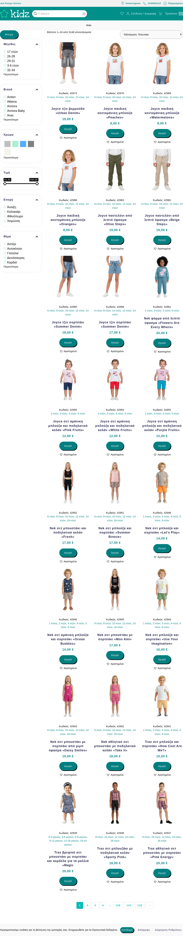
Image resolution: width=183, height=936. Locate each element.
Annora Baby (16, 110)
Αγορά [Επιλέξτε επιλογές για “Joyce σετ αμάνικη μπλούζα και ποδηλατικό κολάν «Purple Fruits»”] (162, 446)
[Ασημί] (7, 144)
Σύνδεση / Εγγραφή (141, 13)
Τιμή (21, 173)
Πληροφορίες (173, 3)
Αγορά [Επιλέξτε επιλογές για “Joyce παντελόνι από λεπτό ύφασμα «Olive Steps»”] (115, 240)
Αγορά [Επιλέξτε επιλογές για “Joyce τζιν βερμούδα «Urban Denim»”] (68, 129)
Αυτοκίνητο (14, 248)
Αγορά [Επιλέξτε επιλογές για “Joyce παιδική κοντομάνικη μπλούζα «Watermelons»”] (162, 133)
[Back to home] (15, 14)
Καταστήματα (131, 3)
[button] (35, 13)
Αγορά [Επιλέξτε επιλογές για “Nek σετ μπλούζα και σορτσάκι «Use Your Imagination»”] (162, 659)
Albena (12, 101)
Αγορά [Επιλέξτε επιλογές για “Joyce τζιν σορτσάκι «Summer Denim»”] (68, 342)
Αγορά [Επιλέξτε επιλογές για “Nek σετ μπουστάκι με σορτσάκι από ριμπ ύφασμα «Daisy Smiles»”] (68, 766)
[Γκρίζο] (31, 144)
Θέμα (21, 236)
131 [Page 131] (129, 905)
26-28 (11, 56)
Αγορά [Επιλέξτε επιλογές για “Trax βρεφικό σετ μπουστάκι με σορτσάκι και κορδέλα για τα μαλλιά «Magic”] (68, 881)
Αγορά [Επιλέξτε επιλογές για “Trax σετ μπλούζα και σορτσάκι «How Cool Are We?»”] (162, 766)
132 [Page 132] (139, 905)
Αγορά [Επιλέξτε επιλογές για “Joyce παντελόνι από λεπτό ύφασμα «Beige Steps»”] (162, 240)
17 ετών (12, 51)
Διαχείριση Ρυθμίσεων (168, 930)
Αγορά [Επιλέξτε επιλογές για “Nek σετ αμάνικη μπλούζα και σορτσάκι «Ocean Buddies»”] (68, 659)
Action (11, 97)
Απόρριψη (144, 930)
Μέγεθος (21, 44)
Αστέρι (11, 244)
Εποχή (21, 200)
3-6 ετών (13, 65)
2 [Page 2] (87, 905)
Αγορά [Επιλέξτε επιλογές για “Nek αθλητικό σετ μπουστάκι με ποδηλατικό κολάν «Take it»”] (115, 766)
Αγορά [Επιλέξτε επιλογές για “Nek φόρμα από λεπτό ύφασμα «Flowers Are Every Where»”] (162, 343)
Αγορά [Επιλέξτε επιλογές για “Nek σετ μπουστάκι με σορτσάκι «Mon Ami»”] (115, 655)
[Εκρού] (7, 151)
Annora (12, 106)
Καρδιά (12, 262)
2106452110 (152, 3)
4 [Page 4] (103, 905)
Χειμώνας (13, 221)
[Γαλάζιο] (23, 144)
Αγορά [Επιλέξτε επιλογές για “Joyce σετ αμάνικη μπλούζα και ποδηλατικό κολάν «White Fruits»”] (115, 446)
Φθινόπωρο (15, 216)
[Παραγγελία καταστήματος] (151, 34)
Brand (21, 89)
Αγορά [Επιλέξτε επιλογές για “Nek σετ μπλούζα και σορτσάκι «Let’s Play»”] (162, 548)
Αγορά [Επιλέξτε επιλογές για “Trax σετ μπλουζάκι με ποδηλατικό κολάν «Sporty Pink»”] (115, 873)
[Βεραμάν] (15, 144)
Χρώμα (21, 135)
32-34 (11, 70)
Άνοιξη (11, 207)
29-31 (11, 61)
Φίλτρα (9, 34)
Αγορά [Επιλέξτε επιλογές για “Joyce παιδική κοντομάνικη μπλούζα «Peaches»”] (115, 133)
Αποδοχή (127, 930)
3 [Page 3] (95, 905)
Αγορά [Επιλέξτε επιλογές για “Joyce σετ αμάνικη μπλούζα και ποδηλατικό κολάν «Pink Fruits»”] (68, 446)
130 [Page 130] (118, 905)
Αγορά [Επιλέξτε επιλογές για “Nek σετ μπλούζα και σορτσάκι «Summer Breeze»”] (115, 552)
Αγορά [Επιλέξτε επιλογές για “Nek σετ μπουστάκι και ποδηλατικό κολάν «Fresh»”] (68, 552)
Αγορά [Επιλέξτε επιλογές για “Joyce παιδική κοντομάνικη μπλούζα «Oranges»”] (68, 240)
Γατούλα (12, 253)
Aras (10, 115)
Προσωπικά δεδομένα (104, 929)
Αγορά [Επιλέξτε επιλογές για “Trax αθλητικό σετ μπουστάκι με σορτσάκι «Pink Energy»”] (162, 873)
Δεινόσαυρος (16, 258)
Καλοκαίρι (13, 211)
